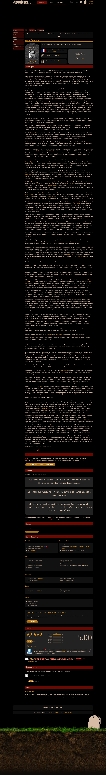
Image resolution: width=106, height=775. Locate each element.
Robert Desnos (39, 386)
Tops (50, 2)
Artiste (76, 546)
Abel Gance (70, 254)
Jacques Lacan (64, 370)
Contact (70, 712)
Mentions (57, 712)
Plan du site (64, 712)
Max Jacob (28, 160)
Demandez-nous (32, 621)
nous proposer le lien (37, 696)
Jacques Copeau (29, 161)
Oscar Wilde (56, 151)
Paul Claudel (52, 185)
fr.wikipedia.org (34, 450)
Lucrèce (49, 334)
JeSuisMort (20, 2)
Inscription (91, 1)
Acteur (72, 546)
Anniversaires (60, 2)
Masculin (33, 550)
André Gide (40, 408)
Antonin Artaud (40, 30)
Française (42, 546)
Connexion (90, 3)
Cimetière (41, 2)
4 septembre (57, 50)
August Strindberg (70, 183)
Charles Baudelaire (35, 113)
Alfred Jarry (50, 151)
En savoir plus (72, 35)
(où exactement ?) (54, 61)
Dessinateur (81, 546)
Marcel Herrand (29, 194)
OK (59, 36)
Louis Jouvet (77, 203)
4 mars (51, 51)
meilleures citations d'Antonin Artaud (41, 519)
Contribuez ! (82, 58)
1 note (55, 633)
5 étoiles (50, 634)
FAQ (52, 712)
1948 (54, 51)
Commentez (31, 661)
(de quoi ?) (60, 55)
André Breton (33, 132)
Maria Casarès (83, 419)
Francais (48, 50)
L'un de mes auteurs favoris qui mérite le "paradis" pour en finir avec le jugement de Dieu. (60, 658)
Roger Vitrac (28, 172)
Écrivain (87, 546)
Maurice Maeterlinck (41, 151)
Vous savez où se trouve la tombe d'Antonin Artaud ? (40, 464)
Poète (63, 548)
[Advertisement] (53, 16)
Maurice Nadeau (48, 425)
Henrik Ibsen (63, 151)
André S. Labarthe (35, 394)
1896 (61, 50)
